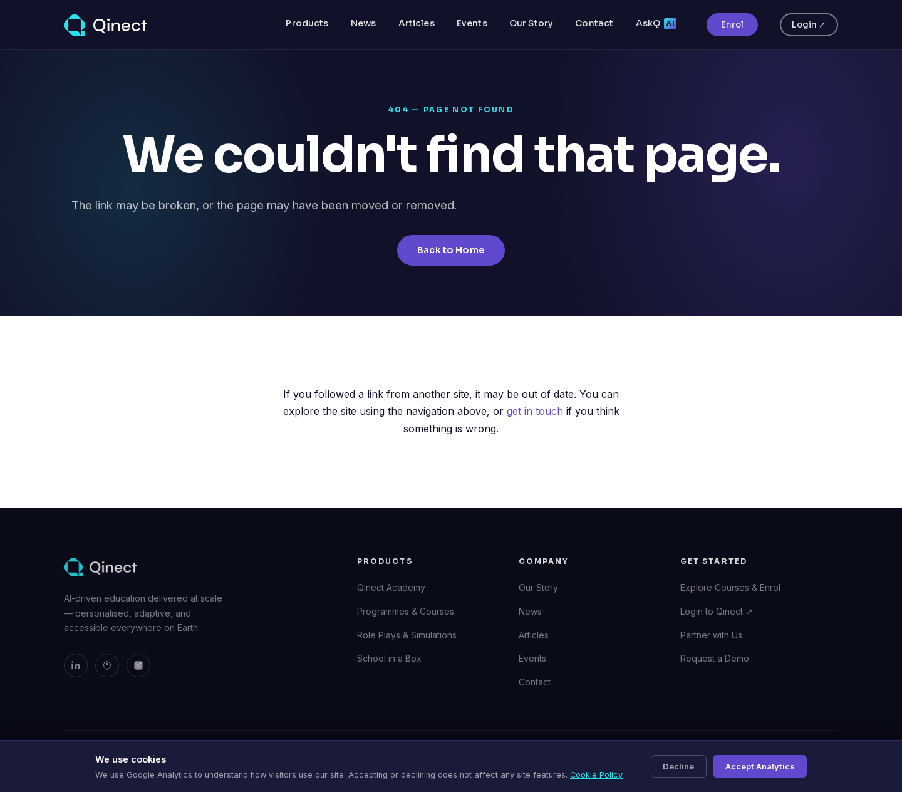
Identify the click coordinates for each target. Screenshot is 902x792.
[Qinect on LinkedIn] (76, 665)
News (363, 23)
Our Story (531, 23)
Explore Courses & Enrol (730, 587)
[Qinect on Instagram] (138, 665)
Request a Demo (714, 658)
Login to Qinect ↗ (716, 611)
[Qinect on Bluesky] (107, 665)
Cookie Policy (596, 774)
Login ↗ (809, 24)
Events (472, 23)
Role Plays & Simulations (407, 635)
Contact (594, 23)
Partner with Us (711, 635)
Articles (416, 23)
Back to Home (451, 250)
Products (307, 23)
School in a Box (389, 658)
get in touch (535, 411)
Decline (678, 766)
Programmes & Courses (405, 611)
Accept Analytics (760, 766)
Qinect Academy (391, 587)
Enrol (732, 24)
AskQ (656, 23)
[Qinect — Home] (105, 25)
